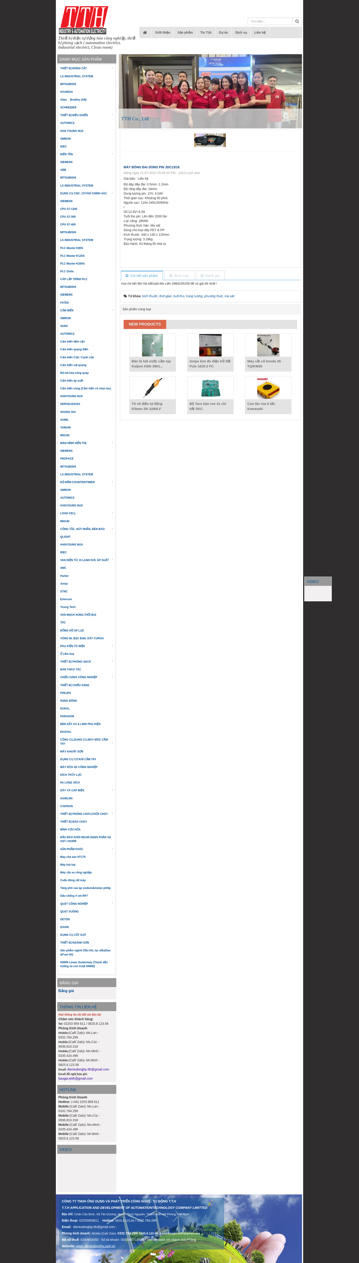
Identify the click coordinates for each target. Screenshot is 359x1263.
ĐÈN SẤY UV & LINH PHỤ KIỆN (80, 724)
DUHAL (65, 708)
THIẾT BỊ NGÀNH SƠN (74, 942)
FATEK (64, 302)
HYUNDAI (66, 92)
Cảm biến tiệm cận (72, 341)
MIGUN (64, 435)
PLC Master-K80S (71, 248)
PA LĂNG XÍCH (70, 782)
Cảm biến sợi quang (73, 365)
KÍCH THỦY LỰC (71, 774)
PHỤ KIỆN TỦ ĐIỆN (86, 646)
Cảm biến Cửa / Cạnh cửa (77, 357)
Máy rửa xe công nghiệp (76, 872)
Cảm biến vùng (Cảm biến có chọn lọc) (85, 388)
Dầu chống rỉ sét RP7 (74, 895)
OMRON (65, 138)
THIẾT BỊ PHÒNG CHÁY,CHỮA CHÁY (86, 814)
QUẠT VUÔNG (69, 911)
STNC (64, 591)
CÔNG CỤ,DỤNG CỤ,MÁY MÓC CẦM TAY (86, 741)
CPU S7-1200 (68, 209)
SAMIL (64, 419)
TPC (63, 622)
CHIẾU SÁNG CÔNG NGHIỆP (86, 677)
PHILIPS (65, 693)
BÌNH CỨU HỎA (70, 829)
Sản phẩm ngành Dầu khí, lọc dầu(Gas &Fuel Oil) (85, 952)
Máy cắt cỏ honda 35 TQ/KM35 (264, 363)
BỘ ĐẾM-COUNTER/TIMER (86, 482)
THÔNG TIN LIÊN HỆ (78, 1007)
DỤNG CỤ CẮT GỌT (73, 935)
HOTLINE (68, 1090)
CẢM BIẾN (86, 310)
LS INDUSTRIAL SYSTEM (76, 76)
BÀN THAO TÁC (70, 669)
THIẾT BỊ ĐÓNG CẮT (86, 68)
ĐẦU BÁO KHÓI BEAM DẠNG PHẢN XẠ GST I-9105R (85, 839)
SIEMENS (66, 162)
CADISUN (66, 806)
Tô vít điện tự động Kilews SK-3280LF (147, 406)
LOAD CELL (86, 513)
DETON (65, 919)
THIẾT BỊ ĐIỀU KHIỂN (86, 115)
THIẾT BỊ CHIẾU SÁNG (74, 685)
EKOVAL (65, 731)
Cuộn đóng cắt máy (73, 880)
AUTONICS (67, 123)
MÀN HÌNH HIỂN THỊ (86, 443)
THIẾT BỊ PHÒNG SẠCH (86, 661)
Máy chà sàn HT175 (73, 857)
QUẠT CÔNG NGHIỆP (86, 903)
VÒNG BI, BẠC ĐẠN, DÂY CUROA (82, 638)
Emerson (66, 599)
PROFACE (66, 458)
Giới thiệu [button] (162, 32)
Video (66, 1150)
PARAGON (67, 716)
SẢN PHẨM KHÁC (86, 849)
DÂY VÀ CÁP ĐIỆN (86, 790)
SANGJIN (66, 798)
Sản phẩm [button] (185, 32)
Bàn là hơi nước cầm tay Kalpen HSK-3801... (151, 363)
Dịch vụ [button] (241, 32)
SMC (63, 568)
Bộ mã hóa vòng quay (74, 373)
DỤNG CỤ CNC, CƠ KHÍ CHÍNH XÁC (86, 193)
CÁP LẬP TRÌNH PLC (73, 279)
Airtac (64, 583)
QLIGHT (65, 536)
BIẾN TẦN (86, 154)
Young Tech (68, 607)
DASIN (64, 927)
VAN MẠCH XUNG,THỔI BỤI (78, 614)
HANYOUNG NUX (71, 396)
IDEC (63, 146)
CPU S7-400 (68, 224)
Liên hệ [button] (260, 32)
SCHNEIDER (68, 107)
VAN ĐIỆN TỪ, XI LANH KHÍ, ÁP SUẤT (86, 560)
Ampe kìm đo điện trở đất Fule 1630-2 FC (210, 363)
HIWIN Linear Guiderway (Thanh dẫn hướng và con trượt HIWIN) (84, 964)
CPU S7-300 (68, 216)
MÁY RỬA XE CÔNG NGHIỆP (79, 767)
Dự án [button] (223, 32)
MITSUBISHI (68, 84)
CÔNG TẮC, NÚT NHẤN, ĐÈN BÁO (86, 529)
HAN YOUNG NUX (72, 131)
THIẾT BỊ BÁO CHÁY (73, 821)
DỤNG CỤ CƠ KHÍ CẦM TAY (78, 759)
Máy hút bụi (67, 864)
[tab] (142, 275)
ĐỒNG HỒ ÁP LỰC (72, 630)
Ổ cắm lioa (67, 654)
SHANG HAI (68, 412)
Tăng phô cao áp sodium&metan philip (85, 888)
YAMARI (65, 427)
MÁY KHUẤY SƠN (71, 751)
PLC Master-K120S (72, 255)
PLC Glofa (66, 271)
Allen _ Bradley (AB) (73, 99)
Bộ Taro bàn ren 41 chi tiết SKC (208, 406)
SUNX (64, 326)
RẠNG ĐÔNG (68, 700)
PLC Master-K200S (72, 263)
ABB (63, 169)
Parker (64, 576)
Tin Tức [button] (206, 32)
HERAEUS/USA (70, 404)
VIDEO (313, 582)
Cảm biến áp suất (71, 380)
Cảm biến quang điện (74, 349)
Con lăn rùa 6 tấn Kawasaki (261, 406)
